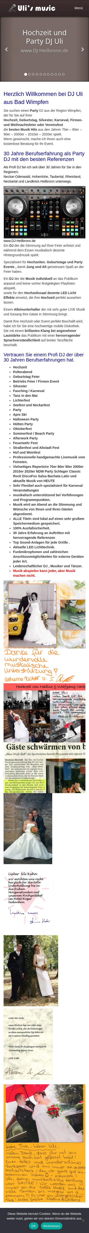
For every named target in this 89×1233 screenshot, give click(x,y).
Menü (79, 9)
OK (33, 1226)
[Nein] (83, 1220)
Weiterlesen (51, 1226)
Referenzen (60, 159)
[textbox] (44, 471)
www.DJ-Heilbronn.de (20, 241)
